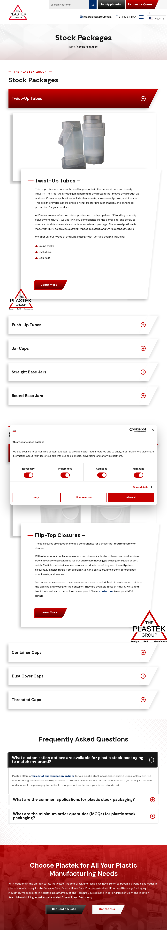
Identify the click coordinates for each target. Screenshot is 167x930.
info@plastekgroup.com (96, 16)
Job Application (111, 4)
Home (71, 46)
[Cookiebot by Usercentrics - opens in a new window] (132, 430)
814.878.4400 (125, 16)
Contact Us (107, 909)
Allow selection (83, 497)
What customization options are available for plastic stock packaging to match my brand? (77, 759)
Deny (36, 497)
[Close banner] (153, 430)
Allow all (131, 497)
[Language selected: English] (156, 17)
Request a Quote (140, 4)
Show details (140, 487)
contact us (106, 591)
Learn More (49, 285)
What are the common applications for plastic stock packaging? (74, 799)
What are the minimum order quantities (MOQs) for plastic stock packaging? (74, 815)
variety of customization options (53, 776)
